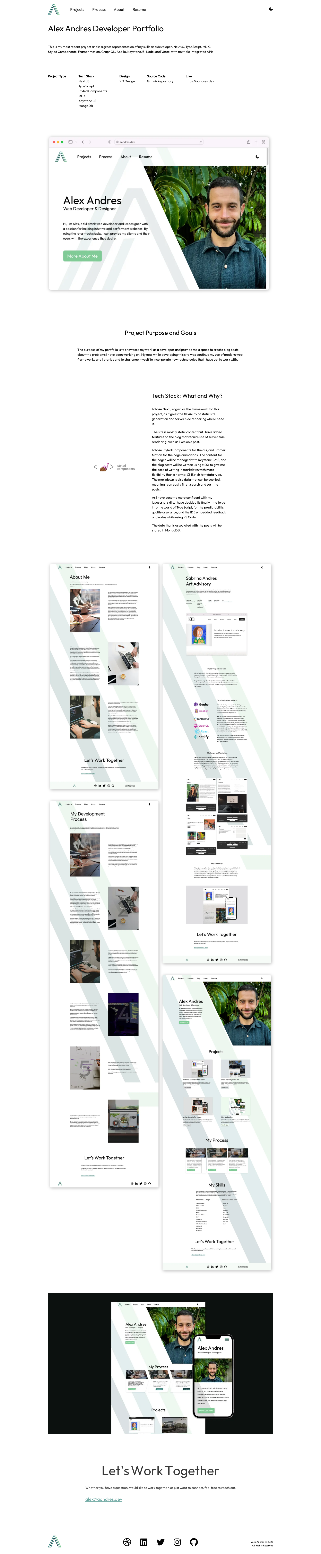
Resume (139, 9)
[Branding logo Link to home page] (54, 9)
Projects (77, 9)
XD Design (127, 81)
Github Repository (160, 81)
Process (99, 9)
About (119, 9)
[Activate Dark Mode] (271, 9)
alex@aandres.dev (103, 1499)
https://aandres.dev (200, 81)
